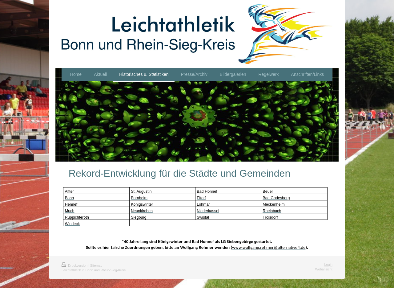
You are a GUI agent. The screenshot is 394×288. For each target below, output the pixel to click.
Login (328, 264)
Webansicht (323, 269)
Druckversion (75, 265)
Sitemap (96, 265)
